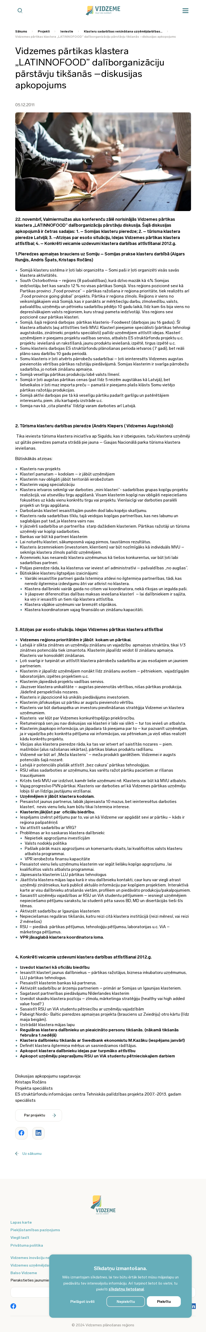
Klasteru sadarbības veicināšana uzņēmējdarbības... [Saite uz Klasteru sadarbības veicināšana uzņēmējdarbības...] (123, 31)
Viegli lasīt (19, 1237)
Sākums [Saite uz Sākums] (21, 31)
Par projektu (40, 1115)
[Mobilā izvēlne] (185, 10)
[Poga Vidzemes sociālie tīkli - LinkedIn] (193, 1306)
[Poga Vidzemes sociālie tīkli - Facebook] (13, 1306)
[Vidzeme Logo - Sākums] (103, 10)
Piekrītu (164, 1302)
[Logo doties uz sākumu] (103, 1207)
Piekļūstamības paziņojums (35, 1230)
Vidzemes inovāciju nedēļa (34, 1257)
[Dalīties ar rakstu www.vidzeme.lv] (21, 1133)
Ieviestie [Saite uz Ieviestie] (66, 31)
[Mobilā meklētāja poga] (20, 10)
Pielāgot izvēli (82, 1302)
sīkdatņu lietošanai (126, 1289)
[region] (120, 1286)
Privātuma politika (26, 1245)
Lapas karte (21, 1222)
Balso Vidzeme (23, 1273)
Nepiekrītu (126, 1302)
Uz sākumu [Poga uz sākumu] (28, 1153)
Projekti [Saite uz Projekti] (44, 31)
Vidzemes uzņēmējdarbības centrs (41, 1265)
